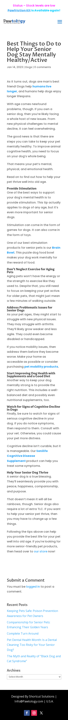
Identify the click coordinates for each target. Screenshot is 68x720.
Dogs (28, 67)
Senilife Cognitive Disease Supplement (27, 456)
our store (40, 551)
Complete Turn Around (22, 633)
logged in (33, 587)
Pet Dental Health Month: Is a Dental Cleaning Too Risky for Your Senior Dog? (32, 645)
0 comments (42, 67)
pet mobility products (41, 367)
